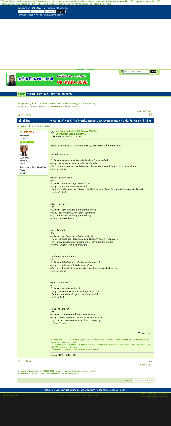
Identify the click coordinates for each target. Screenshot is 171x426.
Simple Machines (162, 394)
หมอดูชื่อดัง (115, 340)
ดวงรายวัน (98, 340)
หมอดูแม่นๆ (88, 340)
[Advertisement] (85, 43)
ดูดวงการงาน (69, 350)
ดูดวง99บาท (94, 350)
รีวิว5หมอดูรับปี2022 (59, 345)
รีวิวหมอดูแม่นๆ (75, 340)
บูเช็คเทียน (91, 104)
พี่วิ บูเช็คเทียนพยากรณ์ (59, 340)
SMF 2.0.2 (143, 394)
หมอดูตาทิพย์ (55, 342)
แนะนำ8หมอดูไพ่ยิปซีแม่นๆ (101, 345)
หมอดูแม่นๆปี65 (139, 345)
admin (83, 104)
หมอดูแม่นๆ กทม (68, 342)
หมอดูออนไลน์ (127, 340)
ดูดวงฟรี (106, 340)
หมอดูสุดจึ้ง (73, 345)
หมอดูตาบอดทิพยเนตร (68, 347)
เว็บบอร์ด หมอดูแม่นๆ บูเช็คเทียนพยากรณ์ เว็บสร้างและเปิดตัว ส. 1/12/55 (94, 390)
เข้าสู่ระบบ (51, 8)
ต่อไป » (150, 111)
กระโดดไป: (128, 380)
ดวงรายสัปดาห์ (82, 350)
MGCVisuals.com (162, 396)
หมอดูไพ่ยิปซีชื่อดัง (141, 340)
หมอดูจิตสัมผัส (84, 345)
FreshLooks (150, 396)
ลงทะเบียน (64, 8)
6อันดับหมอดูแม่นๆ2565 (122, 345)
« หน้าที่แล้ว (142, 111)
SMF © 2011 (152, 394)
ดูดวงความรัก (57, 350)
